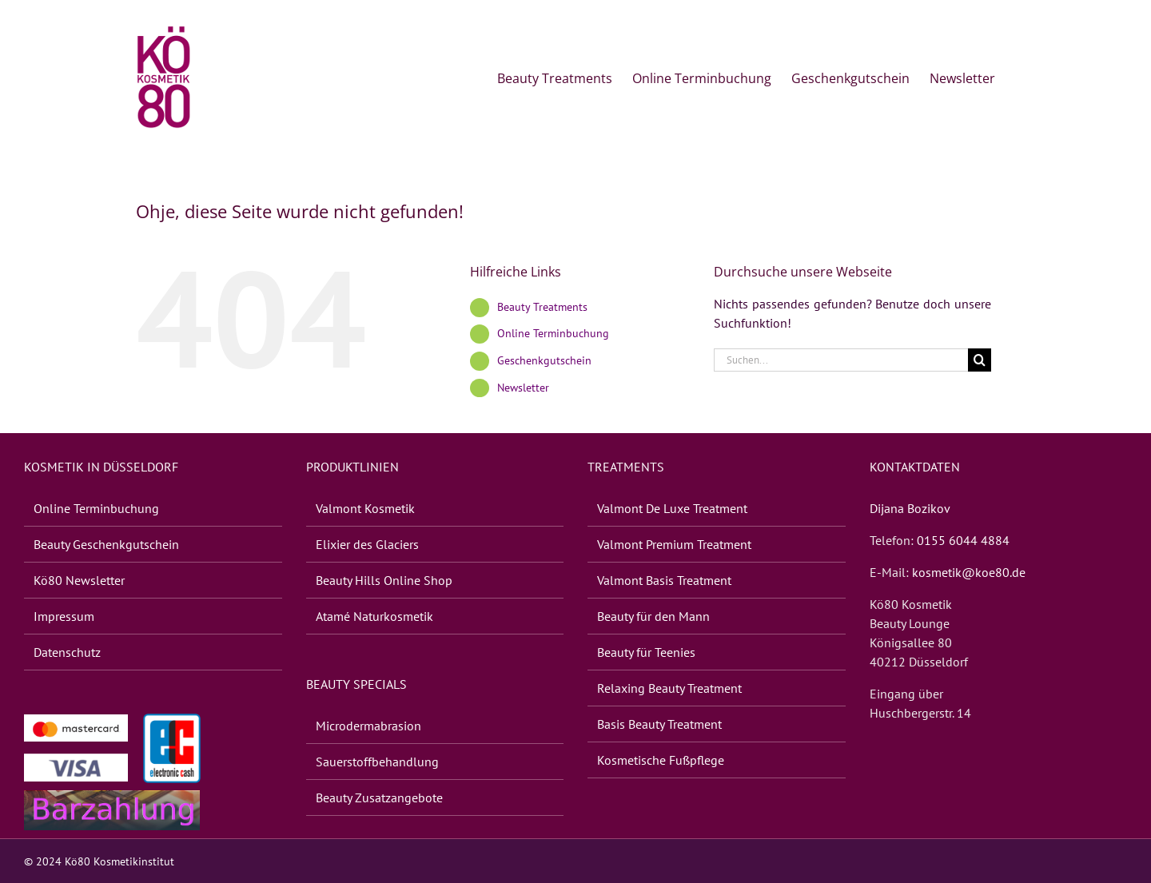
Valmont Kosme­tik (365, 508)
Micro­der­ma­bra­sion (368, 726)
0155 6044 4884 (963, 540)
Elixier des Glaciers (367, 544)
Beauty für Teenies (646, 652)
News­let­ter (523, 387)
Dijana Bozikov (910, 508)
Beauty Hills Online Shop (384, 580)
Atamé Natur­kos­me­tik (374, 616)
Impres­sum (64, 616)
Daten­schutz (67, 652)
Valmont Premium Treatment (674, 544)
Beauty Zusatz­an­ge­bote (379, 797)
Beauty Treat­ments (542, 307)
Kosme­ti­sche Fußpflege (660, 760)
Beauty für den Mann (653, 616)
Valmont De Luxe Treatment (672, 508)
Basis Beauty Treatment (659, 724)
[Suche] (979, 360)
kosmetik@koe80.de (969, 572)
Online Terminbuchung (553, 333)
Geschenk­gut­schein (544, 360)
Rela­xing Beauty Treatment (669, 688)
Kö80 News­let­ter (79, 580)
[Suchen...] (841, 360)
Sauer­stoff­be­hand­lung (377, 762)
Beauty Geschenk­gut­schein (106, 544)
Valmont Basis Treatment (664, 580)
